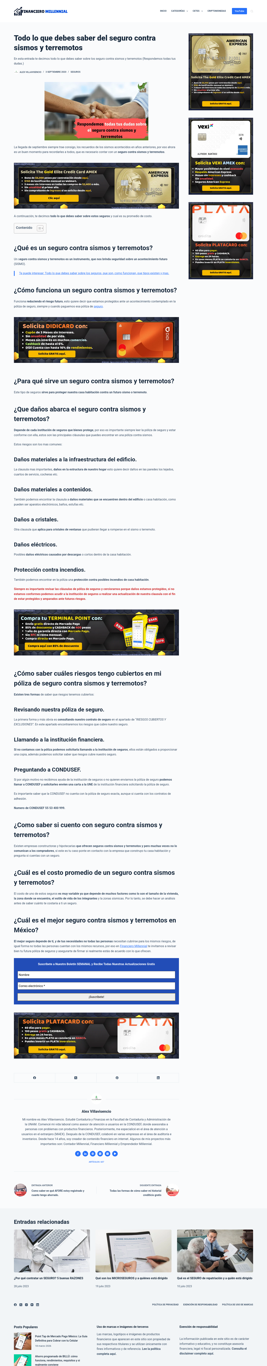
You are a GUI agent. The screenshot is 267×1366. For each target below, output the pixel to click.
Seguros (75, 72)
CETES (198, 11)
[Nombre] (96, 974)
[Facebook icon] (78, 1153)
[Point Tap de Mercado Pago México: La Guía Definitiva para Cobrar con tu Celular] (22, 1341)
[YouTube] (32, 1304)
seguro (98, 306)
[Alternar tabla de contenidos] (38, 228)
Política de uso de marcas (237, 1304)
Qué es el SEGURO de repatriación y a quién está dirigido (214, 1278)
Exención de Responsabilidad (200, 1304)
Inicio (163, 11)
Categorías (180, 11)
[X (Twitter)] (75, 1078)
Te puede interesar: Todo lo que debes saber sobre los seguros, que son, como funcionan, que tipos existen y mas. (94, 273)
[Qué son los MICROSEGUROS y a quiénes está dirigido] (133, 1251)
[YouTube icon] (115, 1153)
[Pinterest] (117, 1078)
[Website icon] (92, 1153)
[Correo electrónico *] (96, 986)
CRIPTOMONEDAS (216, 11)
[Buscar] (252, 11)
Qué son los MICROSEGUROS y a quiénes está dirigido (131, 1278)
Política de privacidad (165, 1304)
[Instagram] (26, 1304)
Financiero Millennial (133, 946)
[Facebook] (34, 1078)
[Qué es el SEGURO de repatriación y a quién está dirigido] (215, 1251)
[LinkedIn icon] (85, 1153)
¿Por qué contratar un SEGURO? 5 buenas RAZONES (48, 1278)
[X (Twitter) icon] (100, 1153)
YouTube (239, 11)
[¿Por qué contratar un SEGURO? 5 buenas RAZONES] (52, 1251)
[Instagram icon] (107, 1153)
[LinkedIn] (158, 1078)
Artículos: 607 (96, 1162)
